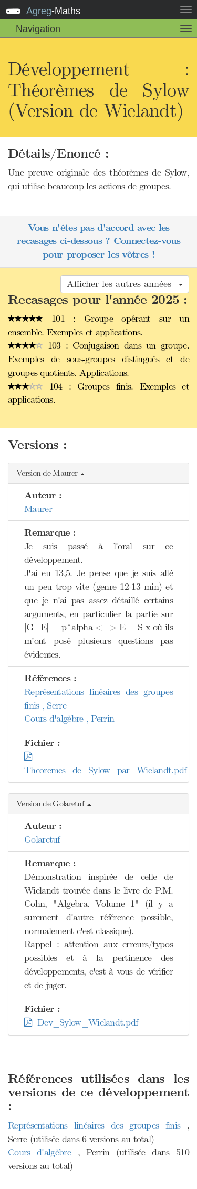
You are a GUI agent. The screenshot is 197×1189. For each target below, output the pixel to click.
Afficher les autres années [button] (125, 284)
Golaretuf (42, 839)
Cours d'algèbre (43, 1152)
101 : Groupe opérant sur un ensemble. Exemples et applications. (98, 325)
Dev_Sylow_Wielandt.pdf (81, 1022)
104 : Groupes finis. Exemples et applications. (98, 393)
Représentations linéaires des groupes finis (97, 1125)
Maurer (38, 509)
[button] (98, 473)
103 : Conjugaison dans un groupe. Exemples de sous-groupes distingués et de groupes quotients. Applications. (98, 359)
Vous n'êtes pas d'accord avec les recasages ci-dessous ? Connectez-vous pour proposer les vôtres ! (98, 241)
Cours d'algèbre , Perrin (69, 718)
